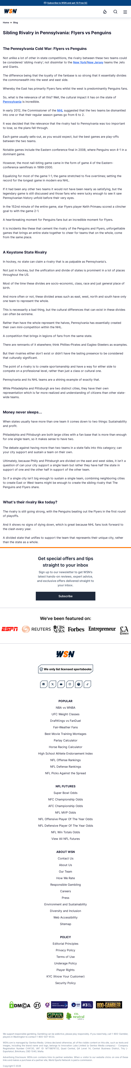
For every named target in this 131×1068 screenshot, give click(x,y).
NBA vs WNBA (65, 707)
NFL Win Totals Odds (65, 832)
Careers (65, 891)
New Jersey (95, 62)
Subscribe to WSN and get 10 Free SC (67, 2)
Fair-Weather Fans (65, 727)
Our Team (65, 871)
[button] (125, 12)
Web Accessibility (65, 917)
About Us (65, 865)
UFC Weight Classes (65, 714)
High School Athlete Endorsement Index (65, 753)
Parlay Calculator (65, 740)
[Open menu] (125, 11)
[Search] (115, 11)
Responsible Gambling (65, 884)
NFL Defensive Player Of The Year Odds (65, 825)
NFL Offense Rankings (65, 760)
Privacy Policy (65, 950)
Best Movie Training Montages (65, 734)
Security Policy (65, 983)
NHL (60, 110)
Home (6, 22)
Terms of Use (65, 957)
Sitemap (65, 924)
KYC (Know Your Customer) (66, 976)
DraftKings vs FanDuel (65, 721)
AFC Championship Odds (65, 806)
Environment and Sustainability (65, 904)
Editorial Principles (65, 943)
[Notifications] (105, 12)
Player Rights (65, 970)
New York (79, 62)
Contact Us (65, 858)
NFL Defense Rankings (65, 766)
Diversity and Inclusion (65, 911)
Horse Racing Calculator (65, 747)
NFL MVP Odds (65, 812)
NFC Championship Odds (65, 799)
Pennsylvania (12, 101)
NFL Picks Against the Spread (65, 773)
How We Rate (65, 878)
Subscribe (65, 596)
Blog (15, 22)
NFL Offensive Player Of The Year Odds (65, 819)
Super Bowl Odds (65, 793)
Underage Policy (65, 963)
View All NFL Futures (65, 839)
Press (65, 898)
